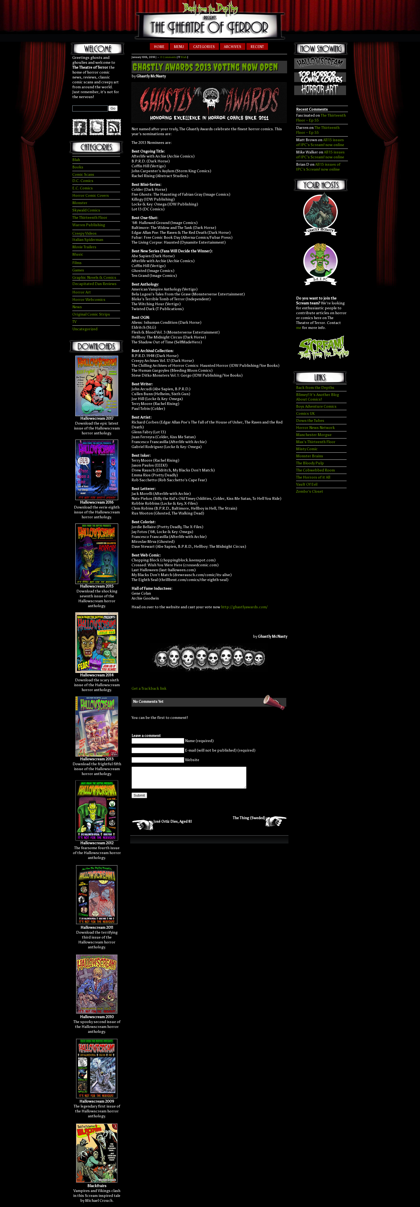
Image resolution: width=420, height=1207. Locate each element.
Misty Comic (307, 449)
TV (74, 321)
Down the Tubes (310, 420)
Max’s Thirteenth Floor (315, 442)
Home (159, 47)
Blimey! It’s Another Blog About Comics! (317, 397)
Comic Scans (83, 174)
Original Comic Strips (91, 314)
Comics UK (305, 413)
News (77, 307)
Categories (204, 47)
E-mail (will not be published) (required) (220, 750)
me (298, 327)
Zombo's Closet (309, 491)
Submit (139, 799)
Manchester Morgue (314, 434)
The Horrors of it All (313, 477)
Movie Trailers (84, 247)
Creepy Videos (84, 233)
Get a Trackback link (149, 688)
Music (77, 254)
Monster (79, 203)
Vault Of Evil (306, 484)
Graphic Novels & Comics (94, 277)
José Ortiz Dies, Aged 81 (172, 826)
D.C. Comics (82, 181)
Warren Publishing (88, 225)
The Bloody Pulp (310, 463)
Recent (257, 47)
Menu (179, 47)
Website (192, 760)
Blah (76, 160)
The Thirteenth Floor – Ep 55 (317, 130)
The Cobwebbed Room (315, 470)
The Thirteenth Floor (89, 217)
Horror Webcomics (88, 299)
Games (78, 270)
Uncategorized (84, 329)
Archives (232, 47)
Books (77, 167)
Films (77, 263)
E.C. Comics (82, 188)
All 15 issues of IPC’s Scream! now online (320, 142)
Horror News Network (315, 427)
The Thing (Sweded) (249, 822)
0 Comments (168, 57)
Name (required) (199, 741)
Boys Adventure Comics (316, 406)
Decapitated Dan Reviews (94, 284)
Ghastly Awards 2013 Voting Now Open (205, 67)
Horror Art (81, 292)
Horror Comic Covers (90, 195)
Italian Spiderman (87, 239)
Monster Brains (309, 456)
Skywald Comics (86, 210)
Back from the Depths (315, 387)
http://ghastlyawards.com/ (244, 607)
